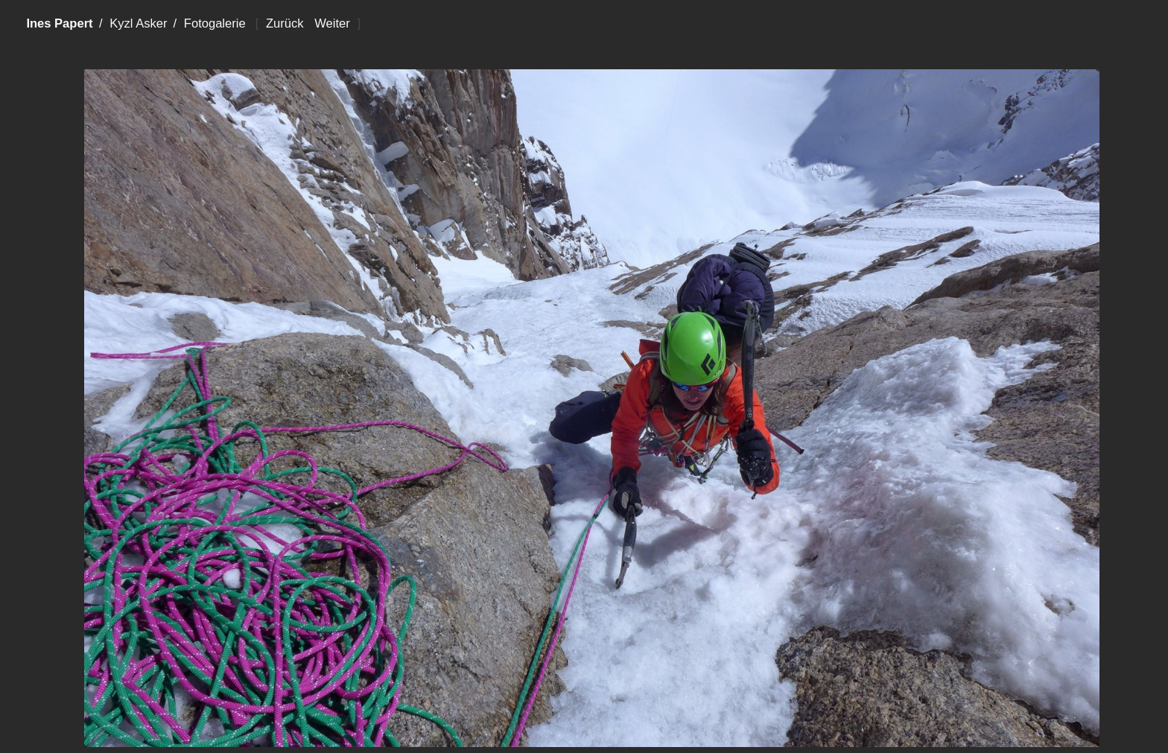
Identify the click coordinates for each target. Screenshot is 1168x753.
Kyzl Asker (138, 23)
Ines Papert (59, 23)
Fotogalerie (215, 23)
